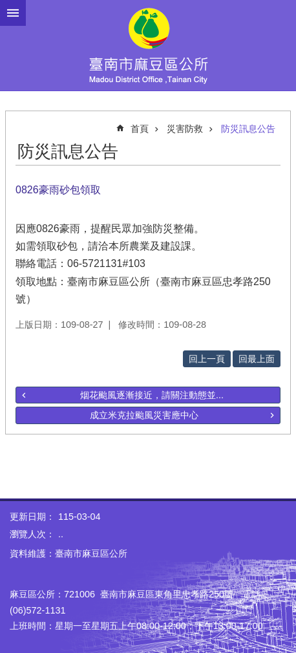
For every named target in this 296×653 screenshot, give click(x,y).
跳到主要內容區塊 (6, 6)
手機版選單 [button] (13, 13)
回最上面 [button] (256, 359)
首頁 (140, 128)
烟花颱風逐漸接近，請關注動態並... (152, 395)
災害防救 (185, 128)
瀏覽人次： (32, 534)
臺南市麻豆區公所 (148, 45)
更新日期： (32, 516)
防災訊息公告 (248, 128)
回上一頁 (207, 359)
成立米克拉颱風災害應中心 (144, 415)
